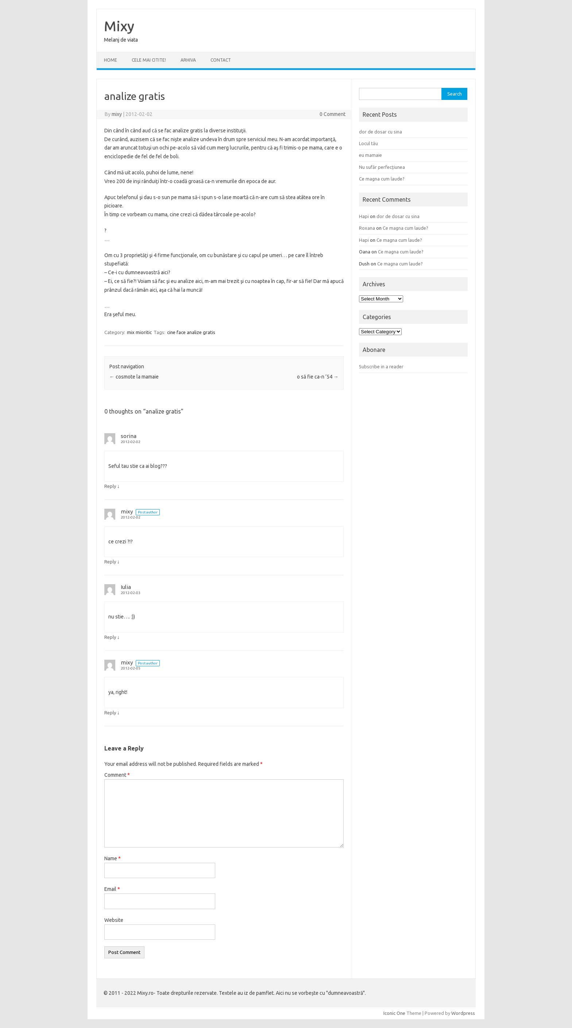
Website (113, 920)
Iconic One (394, 1013)
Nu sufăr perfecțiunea (382, 167)
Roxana (367, 227)
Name (112, 858)
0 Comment (332, 114)
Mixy (119, 26)
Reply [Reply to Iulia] (110, 637)
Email (112, 889)
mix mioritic (139, 332)
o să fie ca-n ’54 (318, 377)
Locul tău (368, 143)
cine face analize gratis (191, 332)
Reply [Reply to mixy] (110, 561)
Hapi (364, 216)
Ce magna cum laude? (382, 178)
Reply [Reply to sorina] (110, 486)
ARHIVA (188, 60)
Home (110, 60)
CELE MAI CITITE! (149, 60)
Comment (117, 775)
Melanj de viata (121, 40)
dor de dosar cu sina (380, 131)
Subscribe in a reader (381, 366)
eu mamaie (370, 155)
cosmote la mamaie (134, 377)
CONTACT (220, 60)
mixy (117, 114)
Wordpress (463, 1013)
